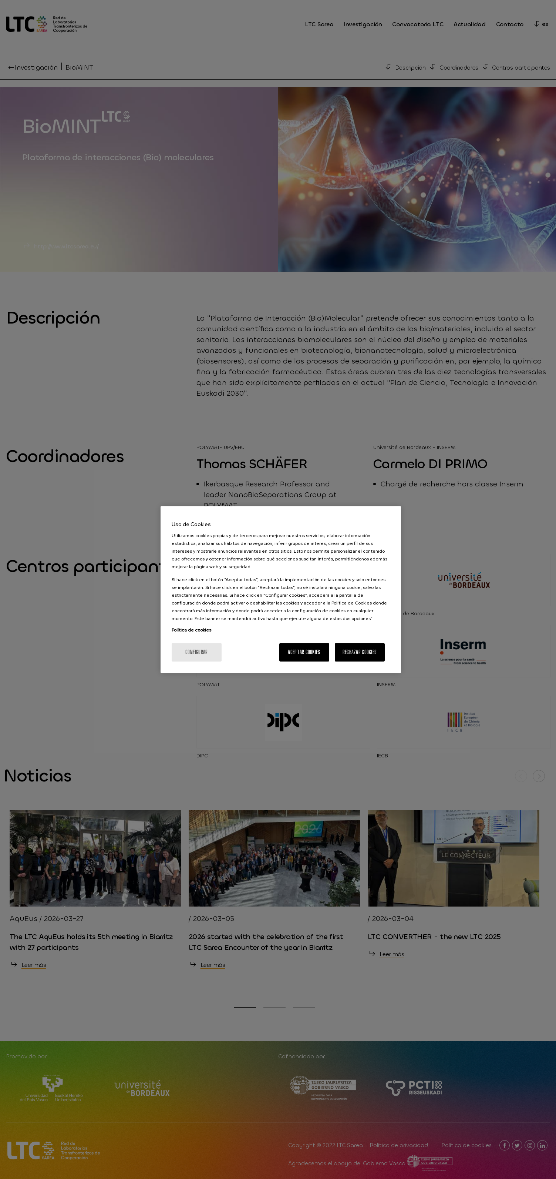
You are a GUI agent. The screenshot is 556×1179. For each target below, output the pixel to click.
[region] (281, 589)
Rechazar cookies (360, 652)
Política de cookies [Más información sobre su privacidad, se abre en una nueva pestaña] (191, 630)
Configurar (196, 652)
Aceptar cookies (304, 652)
